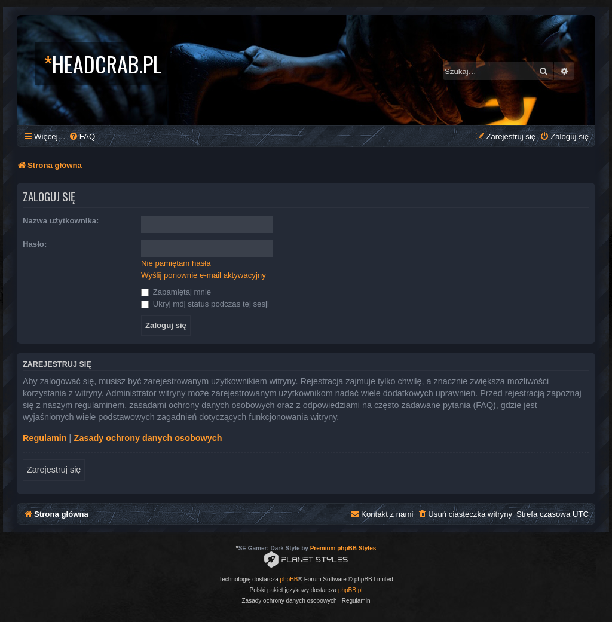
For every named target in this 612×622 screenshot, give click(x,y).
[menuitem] (82, 136)
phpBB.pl (350, 590)
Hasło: (35, 244)
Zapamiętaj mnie (176, 291)
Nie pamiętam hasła (176, 263)
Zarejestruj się (54, 469)
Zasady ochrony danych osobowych (148, 438)
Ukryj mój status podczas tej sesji (205, 303)
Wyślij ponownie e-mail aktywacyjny (203, 275)
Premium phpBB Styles (343, 548)
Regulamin (45, 438)
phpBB (289, 579)
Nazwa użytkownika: (61, 220)
